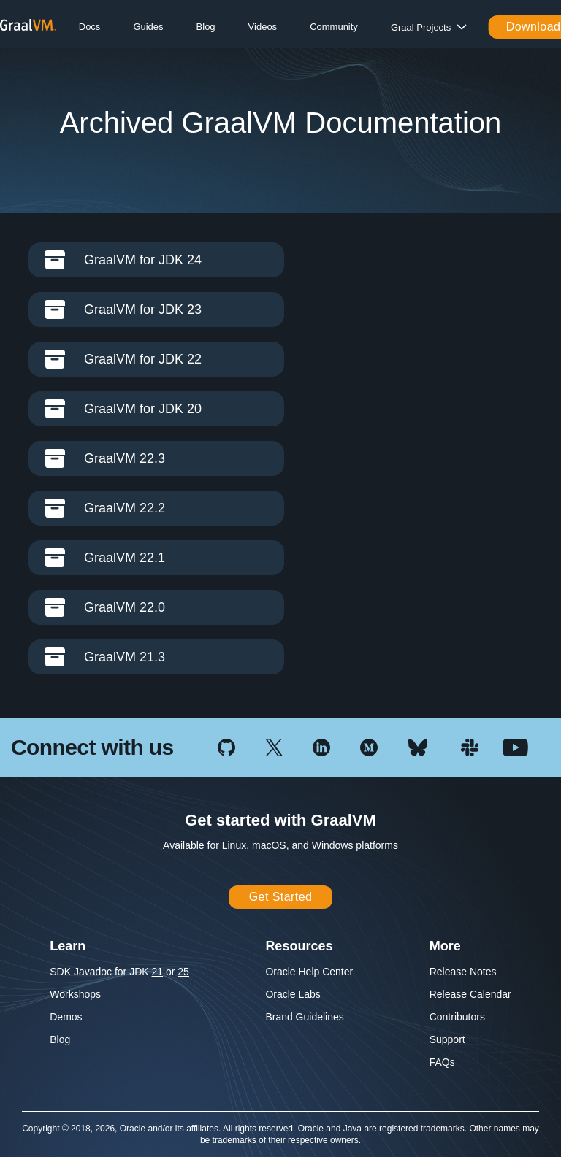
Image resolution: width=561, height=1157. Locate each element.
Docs (90, 26)
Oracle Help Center (309, 971)
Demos (66, 1017)
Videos (263, 26)
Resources (298, 946)
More (445, 946)
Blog (205, 26)
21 (158, 971)
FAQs (442, 1062)
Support (447, 1039)
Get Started (281, 897)
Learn (67, 946)
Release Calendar (470, 994)
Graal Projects (421, 27)
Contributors (457, 1017)
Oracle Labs (292, 994)
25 (183, 971)
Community (334, 26)
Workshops (75, 994)
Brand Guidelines (304, 1017)
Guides (148, 26)
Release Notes (463, 971)
